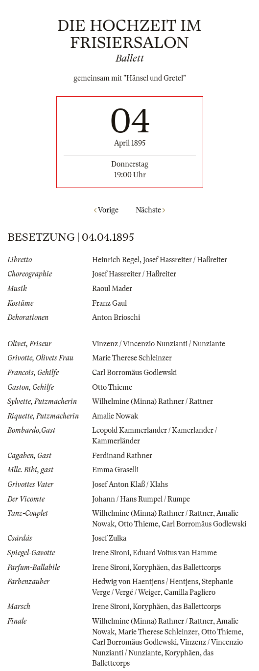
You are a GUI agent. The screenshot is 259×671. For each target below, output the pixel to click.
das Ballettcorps (196, 567)
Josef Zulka (109, 538)
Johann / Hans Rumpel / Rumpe (141, 499)
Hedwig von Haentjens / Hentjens (145, 582)
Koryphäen (150, 567)
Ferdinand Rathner (122, 456)
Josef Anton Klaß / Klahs (130, 484)
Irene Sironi (110, 553)
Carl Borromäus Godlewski (134, 373)
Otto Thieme (112, 387)
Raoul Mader (112, 289)
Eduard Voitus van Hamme (175, 553)
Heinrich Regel (116, 260)
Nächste (150, 210)
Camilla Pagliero (189, 592)
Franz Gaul (109, 303)
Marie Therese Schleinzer (132, 358)
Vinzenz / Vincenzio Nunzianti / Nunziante (158, 344)
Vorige (106, 210)
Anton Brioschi (116, 317)
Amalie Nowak (115, 416)
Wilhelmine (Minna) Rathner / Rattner (152, 401)
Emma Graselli (115, 470)
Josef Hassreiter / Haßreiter (185, 260)
